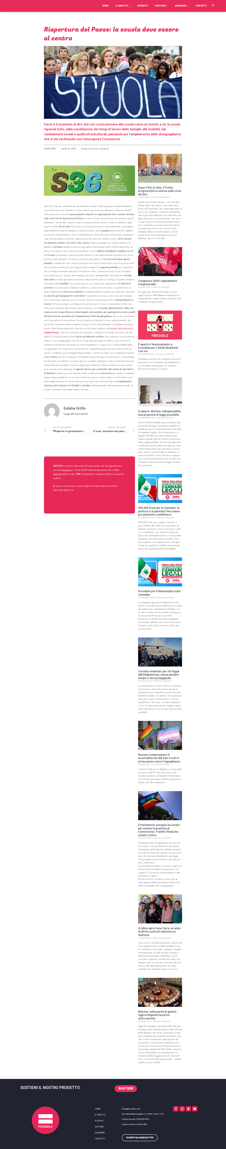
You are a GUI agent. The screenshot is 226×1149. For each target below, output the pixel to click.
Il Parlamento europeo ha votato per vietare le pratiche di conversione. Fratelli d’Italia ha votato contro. (159, 830)
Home (105, 5)
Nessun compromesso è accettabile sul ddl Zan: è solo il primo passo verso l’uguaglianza (159, 758)
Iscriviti (142, 5)
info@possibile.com (131, 1108)
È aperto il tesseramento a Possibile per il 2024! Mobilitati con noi (158, 348)
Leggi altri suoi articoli (76, 414)
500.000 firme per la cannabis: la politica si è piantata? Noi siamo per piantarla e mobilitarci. (159, 511)
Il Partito (123, 5)
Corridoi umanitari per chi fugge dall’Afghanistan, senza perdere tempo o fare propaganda (158, 675)
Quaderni (181, 5)
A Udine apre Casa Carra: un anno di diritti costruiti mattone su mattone (159, 932)
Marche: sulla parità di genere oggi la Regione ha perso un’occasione (157, 1015)
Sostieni (161, 5)
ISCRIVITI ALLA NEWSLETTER (73, 498)
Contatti (201, 5)
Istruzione (95, 148)
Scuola (86, 148)
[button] (213, 5)
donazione (67, 470)
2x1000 (85, 470)
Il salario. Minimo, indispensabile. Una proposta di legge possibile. (159, 413)
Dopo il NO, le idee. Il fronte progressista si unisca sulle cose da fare (159, 191)
